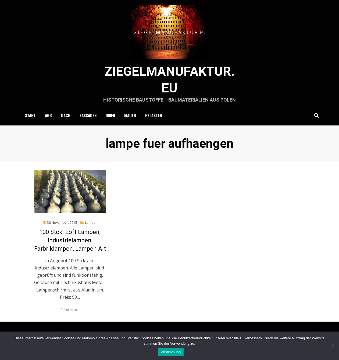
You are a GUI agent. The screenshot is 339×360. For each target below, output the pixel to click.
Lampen (91, 222)
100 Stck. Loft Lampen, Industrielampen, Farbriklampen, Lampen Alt (70, 240)
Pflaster (153, 115)
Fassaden (88, 115)
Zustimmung (171, 352)
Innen (110, 115)
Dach (65, 115)
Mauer (130, 115)
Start (30, 115)
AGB (48, 115)
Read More (70, 309)
